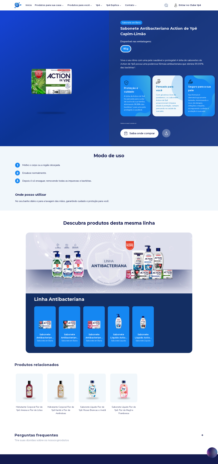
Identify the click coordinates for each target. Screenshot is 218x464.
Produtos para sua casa (48, 5)
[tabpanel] (109, 183)
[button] (18, 5)
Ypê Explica (112, 5)
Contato (129, 5)
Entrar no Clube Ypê (187, 5)
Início (29, 5)
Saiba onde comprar (139, 133)
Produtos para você (79, 5)
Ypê (99, 5)
